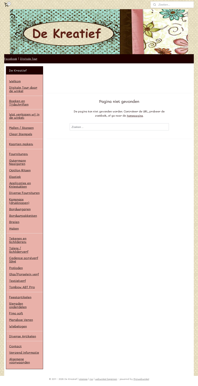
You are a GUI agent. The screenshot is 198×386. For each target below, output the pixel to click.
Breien (14, 222)
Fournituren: (18, 154)
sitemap (83, 379)
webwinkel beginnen (106, 379)
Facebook (10, 59)
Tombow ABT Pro (22, 287)
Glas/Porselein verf (24, 274)
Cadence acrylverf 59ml (23, 259)
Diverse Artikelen (22, 336)
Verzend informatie (24, 352)
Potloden (16, 268)
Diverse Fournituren (24, 193)
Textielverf (17, 281)
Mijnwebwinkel (141, 379)
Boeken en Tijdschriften (19, 102)
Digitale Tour (28, 59)
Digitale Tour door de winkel (23, 89)
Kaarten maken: (21, 144)
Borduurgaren (20, 209)
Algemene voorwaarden (19, 360)
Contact (15, 346)
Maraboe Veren (21, 320)
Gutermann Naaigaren (17, 162)
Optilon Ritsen (20, 170)
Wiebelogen (18, 326)
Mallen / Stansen (21, 128)
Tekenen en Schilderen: (17, 240)
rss (91, 379)
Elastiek (15, 177)
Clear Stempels (20, 134)
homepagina (135, 115)
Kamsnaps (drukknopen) (19, 201)
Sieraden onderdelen (18, 305)
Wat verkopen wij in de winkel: (24, 116)
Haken (14, 228)
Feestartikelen (20, 297)
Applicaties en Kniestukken (20, 184)
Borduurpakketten (23, 215)
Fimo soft (16, 313)
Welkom (15, 81)
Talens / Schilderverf (18, 250)
